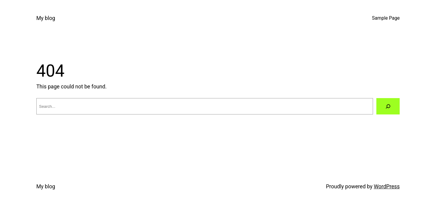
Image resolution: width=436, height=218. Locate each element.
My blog (45, 18)
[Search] (388, 106)
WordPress (387, 186)
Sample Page (386, 18)
